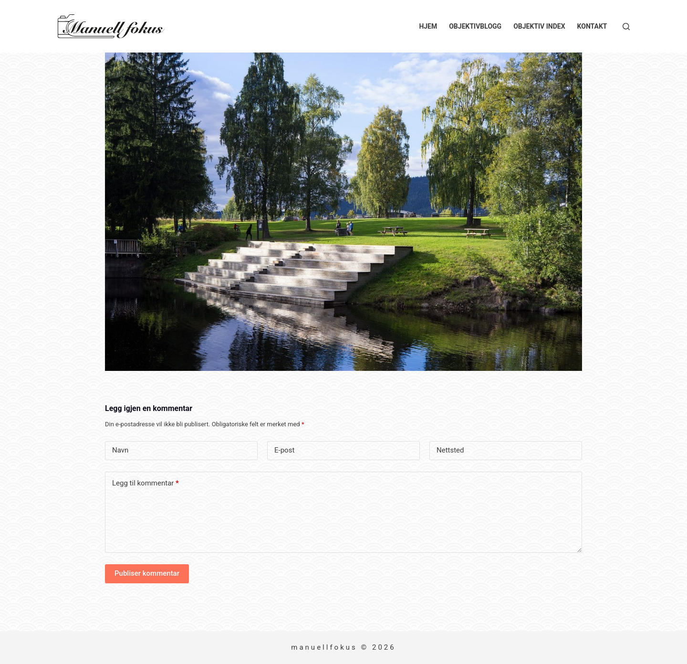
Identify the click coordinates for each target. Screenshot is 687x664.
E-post (284, 450)
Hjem (428, 26)
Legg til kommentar (145, 483)
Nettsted (450, 450)
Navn (120, 450)
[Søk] (626, 26)
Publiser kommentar (146, 573)
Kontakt (592, 26)
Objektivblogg (475, 26)
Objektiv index (539, 26)
